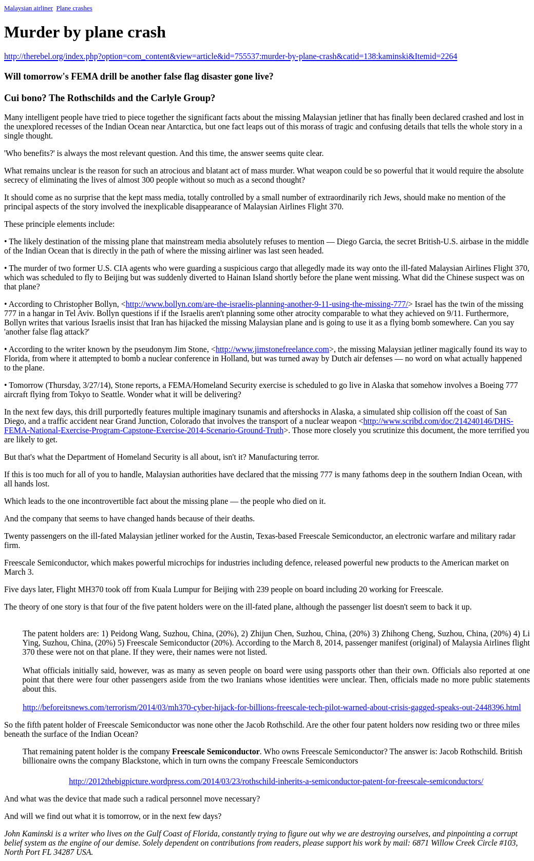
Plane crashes (74, 8)
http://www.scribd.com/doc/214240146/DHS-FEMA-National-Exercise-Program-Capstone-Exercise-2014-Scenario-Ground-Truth (258, 426)
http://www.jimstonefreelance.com (272, 349)
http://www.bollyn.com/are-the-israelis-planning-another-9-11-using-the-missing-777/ (267, 304)
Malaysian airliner (28, 8)
